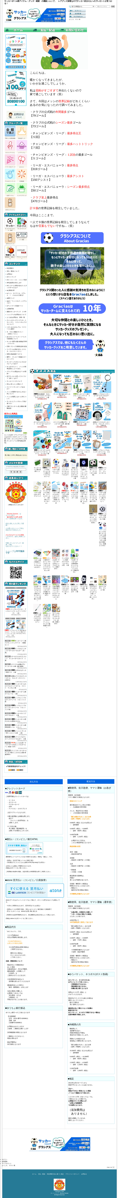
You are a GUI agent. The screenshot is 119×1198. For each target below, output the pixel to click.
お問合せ (73, 30)
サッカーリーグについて (14, 381)
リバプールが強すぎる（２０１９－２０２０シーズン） (16, 350)
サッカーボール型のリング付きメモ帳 (102, 512)
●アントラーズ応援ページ (15, 306)
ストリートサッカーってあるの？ (16, 388)
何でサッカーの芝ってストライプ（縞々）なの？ (16, 377)
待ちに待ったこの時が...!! (15, 384)
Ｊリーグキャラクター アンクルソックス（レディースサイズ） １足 (15, 601)
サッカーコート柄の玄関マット (37, 465)
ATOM (20, 770)
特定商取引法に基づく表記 (55, 1174)
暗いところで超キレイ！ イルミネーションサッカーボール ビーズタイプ (84, 469)
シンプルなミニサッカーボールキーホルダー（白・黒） (15, 650)
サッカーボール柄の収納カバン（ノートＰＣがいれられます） (37, 558)
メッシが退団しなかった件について (16, 397)
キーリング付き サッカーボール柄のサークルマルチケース (47, 468)
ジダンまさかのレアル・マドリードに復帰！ (16, 328)
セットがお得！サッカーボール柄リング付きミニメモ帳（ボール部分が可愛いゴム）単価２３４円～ (102, 534)
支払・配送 (41, 1174)
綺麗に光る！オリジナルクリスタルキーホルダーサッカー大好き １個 (75, 469)
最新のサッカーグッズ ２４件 (16, 311)
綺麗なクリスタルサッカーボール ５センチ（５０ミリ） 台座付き (16, 678)
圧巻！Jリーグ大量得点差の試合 (17, 346)
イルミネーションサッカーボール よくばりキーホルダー (65, 467)
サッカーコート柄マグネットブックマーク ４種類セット (15, 643)
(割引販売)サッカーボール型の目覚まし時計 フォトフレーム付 (65, 492)
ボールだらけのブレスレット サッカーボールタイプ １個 (16, 658)
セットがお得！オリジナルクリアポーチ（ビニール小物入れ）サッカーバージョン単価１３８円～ (37, 588)
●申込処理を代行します (14, 283)
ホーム (18, 30)
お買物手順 (10, 309)
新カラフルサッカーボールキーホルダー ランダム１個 (65, 584)
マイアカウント (77, 16)
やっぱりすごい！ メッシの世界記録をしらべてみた (16, 367)
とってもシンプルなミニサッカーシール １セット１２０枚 (15, 707)
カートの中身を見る (16, 449)
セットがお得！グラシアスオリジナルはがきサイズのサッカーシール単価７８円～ (15, 436)
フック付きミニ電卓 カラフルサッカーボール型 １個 (65, 557)
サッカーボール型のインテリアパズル (56, 466)
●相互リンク (11, 298)
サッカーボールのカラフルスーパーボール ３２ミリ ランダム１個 (15, 686)
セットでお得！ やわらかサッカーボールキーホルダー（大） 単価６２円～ (93, 492)
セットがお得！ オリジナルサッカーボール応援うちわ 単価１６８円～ (47, 585)
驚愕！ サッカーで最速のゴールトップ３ (16, 358)
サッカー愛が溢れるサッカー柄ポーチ (21, 626)
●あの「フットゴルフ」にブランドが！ (17, 302)
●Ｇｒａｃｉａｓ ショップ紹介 (17, 280)
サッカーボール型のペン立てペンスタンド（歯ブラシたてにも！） (102, 492)
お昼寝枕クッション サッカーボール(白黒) (93, 467)
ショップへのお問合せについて (16, 314)
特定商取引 (10, 268)
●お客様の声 (11, 290)
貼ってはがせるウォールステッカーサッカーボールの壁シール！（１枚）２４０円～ (93, 587)
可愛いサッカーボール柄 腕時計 (84, 583)
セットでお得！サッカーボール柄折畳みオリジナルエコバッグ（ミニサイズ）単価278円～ (75, 561)
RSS (11, 770)
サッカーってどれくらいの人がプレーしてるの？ (16, 363)
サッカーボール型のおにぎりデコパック (37, 489)
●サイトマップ (11, 277)
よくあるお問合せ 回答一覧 (16, 317)
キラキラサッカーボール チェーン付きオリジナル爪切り (93, 514)
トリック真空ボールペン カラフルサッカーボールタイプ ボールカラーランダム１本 (47, 560)
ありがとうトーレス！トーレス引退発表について (16, 338)
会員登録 (77, 13)
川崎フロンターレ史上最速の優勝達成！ (16, 407)
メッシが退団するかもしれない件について (16, 393)
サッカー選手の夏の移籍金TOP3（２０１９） (17, 342)
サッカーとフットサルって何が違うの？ (16, 402)
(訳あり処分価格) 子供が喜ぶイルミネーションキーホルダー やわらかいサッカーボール (56, 587)
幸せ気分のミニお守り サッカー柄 (102, 583)
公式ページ (13, 868)
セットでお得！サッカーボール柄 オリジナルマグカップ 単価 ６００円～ (84, 493)
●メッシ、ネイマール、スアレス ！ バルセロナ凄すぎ (16, 294)
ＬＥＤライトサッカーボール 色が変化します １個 (75, 583)
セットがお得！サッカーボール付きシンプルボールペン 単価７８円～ (15, 745)
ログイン (77, 11)
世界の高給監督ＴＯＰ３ (14, 354)
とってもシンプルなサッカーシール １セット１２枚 (15, 699)
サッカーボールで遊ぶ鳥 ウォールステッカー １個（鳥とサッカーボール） (47, 493)
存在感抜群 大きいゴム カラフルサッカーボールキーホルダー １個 (42, 386)
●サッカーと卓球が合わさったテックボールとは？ (17, 286)
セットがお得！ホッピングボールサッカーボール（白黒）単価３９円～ (56, 614)
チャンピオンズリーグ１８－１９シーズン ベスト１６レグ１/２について (17, 322)
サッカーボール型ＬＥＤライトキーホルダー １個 (75, 490)
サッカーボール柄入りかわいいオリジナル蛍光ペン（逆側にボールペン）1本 (56, 493)
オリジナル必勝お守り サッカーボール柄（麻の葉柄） (62, 414)
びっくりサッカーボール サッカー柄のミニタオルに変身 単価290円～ (16, 752)
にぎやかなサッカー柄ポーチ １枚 (81, 413)
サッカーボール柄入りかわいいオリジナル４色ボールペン (37, 613)
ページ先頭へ (110, 1167)
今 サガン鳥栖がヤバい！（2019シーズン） (15, 333)
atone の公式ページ (16, 918)
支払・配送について (45, 30)
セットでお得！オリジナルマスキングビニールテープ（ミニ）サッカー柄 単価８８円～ (47, 616)
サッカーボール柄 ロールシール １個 (62, 441)
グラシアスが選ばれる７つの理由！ (16, 372)
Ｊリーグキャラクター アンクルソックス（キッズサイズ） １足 (10, 628)
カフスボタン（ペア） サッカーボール (102, 466)
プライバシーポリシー (72, 1174)
